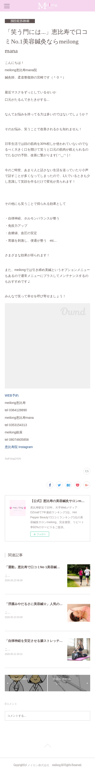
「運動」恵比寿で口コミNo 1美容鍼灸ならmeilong (42, 567)
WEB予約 (12, 395)
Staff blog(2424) (13, 458)
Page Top (47, 747)
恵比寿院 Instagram (20, 447)
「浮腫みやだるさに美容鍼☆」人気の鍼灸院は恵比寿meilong (49, 604)
